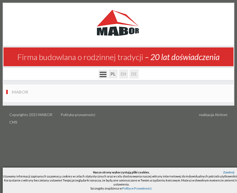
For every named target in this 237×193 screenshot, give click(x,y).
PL (113, 73)
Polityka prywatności (78, 114)
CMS (13, 122)
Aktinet (221, 114)
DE (134, 73)
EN (123, 73)
